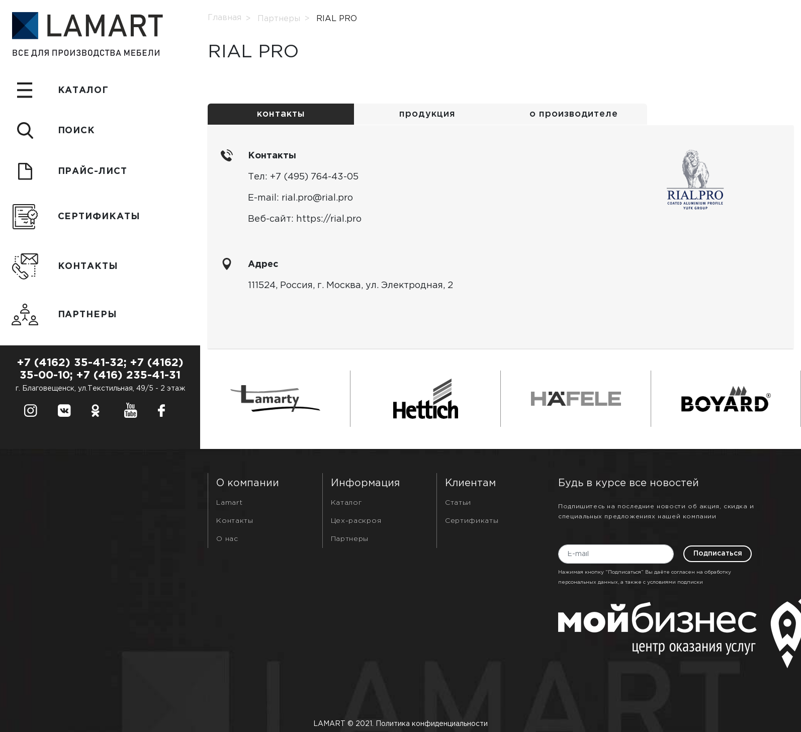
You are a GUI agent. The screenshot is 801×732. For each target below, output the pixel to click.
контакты (281, 114)
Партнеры (278, 19)
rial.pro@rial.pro (317, 198)
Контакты (234, 521)
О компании (247, 483)
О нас (227, 539)
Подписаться (717, 554)
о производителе (573, 114)
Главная (224, 18)
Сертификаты (472, 521)
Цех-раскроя (356, 521)
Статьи (458, 503)
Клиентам (470, 483)
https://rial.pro (329, 219)
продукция (427, 114)
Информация (365, 483)
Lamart (229, 503)
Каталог (346, 503)
